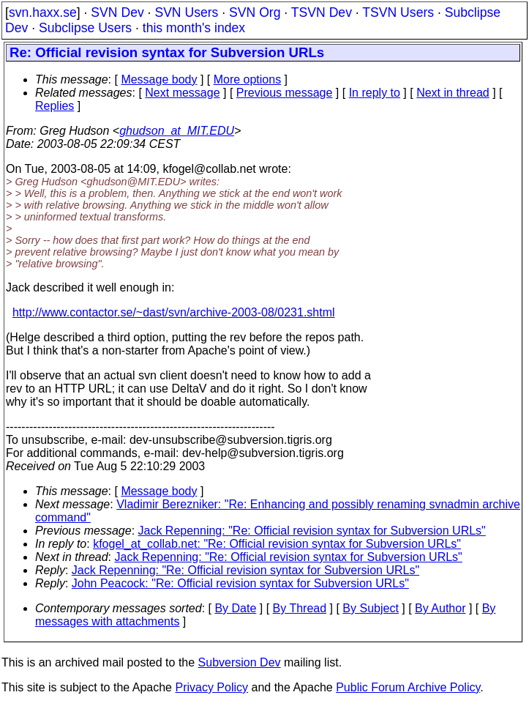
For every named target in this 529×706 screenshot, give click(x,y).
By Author (440, 608)
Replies (54, 106)
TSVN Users (398, 12)
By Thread (300, 608)
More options (248, 79)
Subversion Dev (239, 662)
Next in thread (452, 92)
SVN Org (254, 12)
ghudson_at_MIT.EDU (176, 131)
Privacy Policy (211, 687)
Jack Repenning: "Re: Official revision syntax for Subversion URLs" (312, 530)
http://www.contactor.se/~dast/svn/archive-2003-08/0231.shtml (173, 312)
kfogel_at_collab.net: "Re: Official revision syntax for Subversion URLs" (277, 544)
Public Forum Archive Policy (408, 687)
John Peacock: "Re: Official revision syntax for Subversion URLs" (240, 583)
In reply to (374, 92)
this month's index (194, 28)
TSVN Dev (321, 12)
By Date (235, 608)
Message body (159, 79)
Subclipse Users (85, 28)
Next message (182, 92)
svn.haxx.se (43, 12)
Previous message (284, 92)
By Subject (370, 608)
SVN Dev (117, 12)
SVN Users (186, 12)
